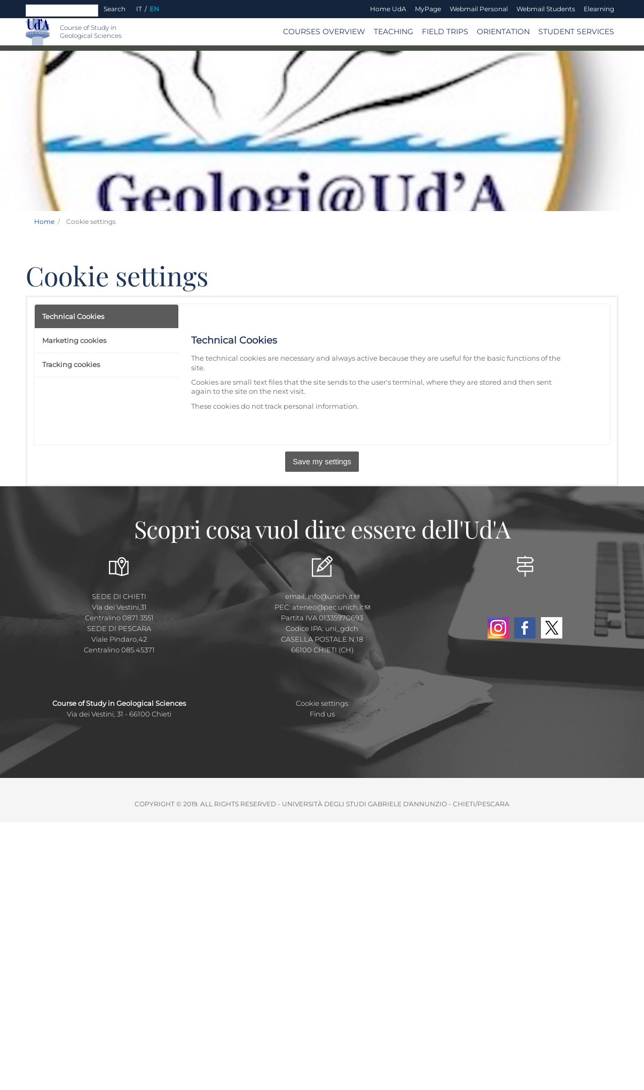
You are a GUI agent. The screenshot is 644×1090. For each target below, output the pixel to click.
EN (154, 9)
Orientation (503, 31)
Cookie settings (322, 703)
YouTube (525, 603)
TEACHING (393, 31)
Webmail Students (545, 9)
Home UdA (388, 9)
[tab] (106, 317)
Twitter (551, 628)
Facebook (525, 628)
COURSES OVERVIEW (324, 31)
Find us (322, 714)
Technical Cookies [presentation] (73, 316)
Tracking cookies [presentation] (71, 364)
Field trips (445, 31)
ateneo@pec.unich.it (331, 607)
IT (139, 9)
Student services (576, 31)
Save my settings (322, 461)
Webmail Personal (479, 9)
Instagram (498, 628)
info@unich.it (333, 596)
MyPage (428, 9)
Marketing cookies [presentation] (74, 340)
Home (44, 221)
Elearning (599, 9)
